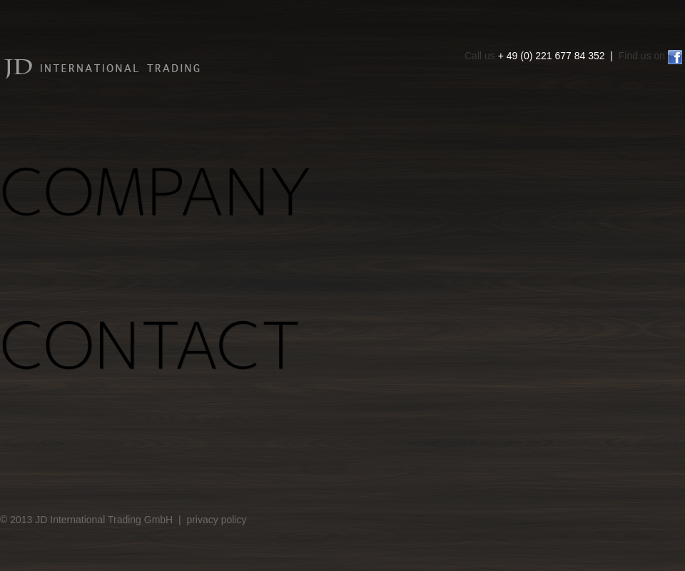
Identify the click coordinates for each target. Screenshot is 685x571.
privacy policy (216, 519)
